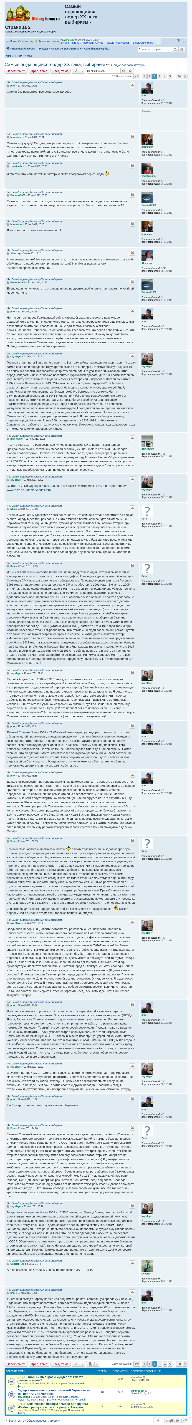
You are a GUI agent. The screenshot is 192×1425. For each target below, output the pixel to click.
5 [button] (170, 76)
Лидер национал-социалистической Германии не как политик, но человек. (54, 1392)
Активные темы (47, 41)
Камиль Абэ (68, 39)
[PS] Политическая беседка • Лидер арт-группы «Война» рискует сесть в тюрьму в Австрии (53, 1405)
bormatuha (147, 147)
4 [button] (165, 76)
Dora (144, 518)
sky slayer (146, 366)
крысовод (24, 1396)
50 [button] (179, 76)
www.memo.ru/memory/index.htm (29, 490)
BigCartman (147, 449)
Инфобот (23, 1383)
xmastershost (148, 176)
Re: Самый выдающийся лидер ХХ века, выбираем (35, 82)
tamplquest (137, 1390)
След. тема (61, 71)
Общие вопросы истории (128, 65)
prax (143, 95)
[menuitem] (184, 41)
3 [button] (160, 76)
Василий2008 (148, 205)
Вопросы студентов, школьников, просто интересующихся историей (52, 1398)
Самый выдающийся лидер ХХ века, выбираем (55, 64)
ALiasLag (146, 263)
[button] (136, 76)
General (145, 1273)
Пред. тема (39, 71)
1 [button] (149, 76)
